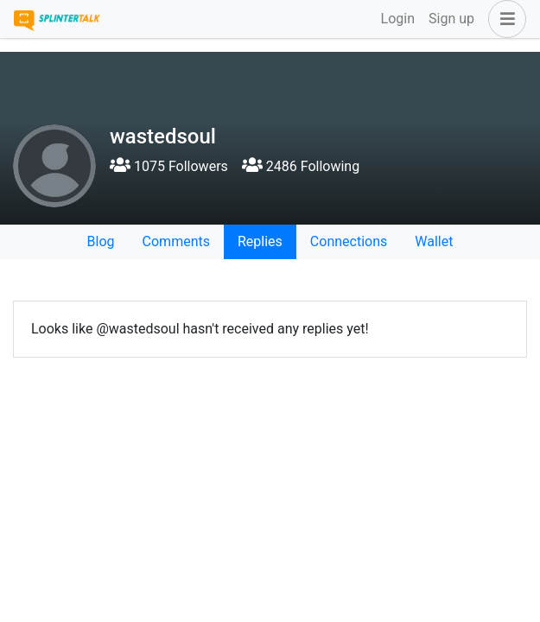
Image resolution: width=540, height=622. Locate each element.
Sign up (451, 18)
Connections (348, 241)
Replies (260, 241)
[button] (503, 19)
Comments (176, 241)
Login (398, 18)
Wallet (434, 241)
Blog (101, 241)
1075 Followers (169, 166)
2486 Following (300, 166)
